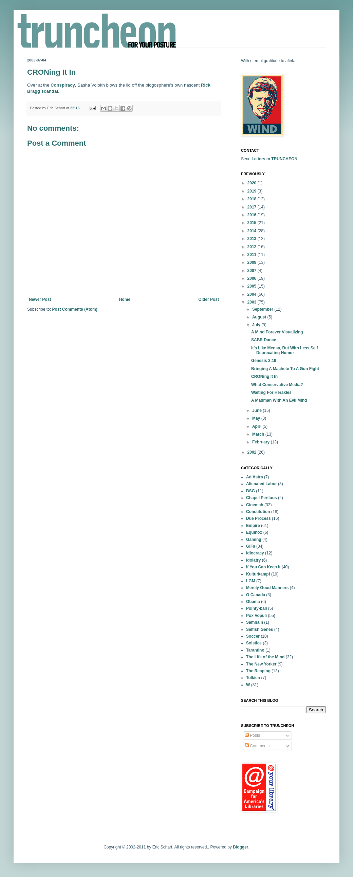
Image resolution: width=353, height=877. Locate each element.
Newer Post (40, 299)
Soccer (253, 636)
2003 (252, 302)
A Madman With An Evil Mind (279, 400)
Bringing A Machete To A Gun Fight (285, 368)
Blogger (240, 847)
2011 (252, 254)
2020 (252, 183)
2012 (252, 246)
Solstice (254, 643)
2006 (252, 278)
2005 (252, 286)
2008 (252, 262)
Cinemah (254, 505)
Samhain (254, 622)
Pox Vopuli (256, 615)
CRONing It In (264, 376)
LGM (250, 581)
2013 (252, 238)
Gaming (253, 539)
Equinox (254, 532)
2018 (252, 199)
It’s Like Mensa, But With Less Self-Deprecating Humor (285, 350)
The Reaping (258, 671)
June (257, 410)
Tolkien (253, 677)
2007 (252, 270)
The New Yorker (261, 664)
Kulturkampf (258, 574)
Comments (257, 746)
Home (124, 299)
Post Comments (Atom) (74, 309)
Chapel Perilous (261, 497)
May (256, 418)
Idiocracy (255, 553)
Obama (253, 601)
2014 (252, 231)
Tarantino (255, 650)
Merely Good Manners (267, 587)
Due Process (258, 518)
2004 (252, 294)
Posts (252, 735)
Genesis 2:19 (263, 360)
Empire (253, 525)
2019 (252, 191)
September (263, 309)
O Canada (255, 594)
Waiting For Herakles (271, 392)
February (261, 442)
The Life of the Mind (265, 657)
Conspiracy (63, 85)
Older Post (208, 299)
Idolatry (253, 560)
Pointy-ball (256, 608)
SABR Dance (263, 339)
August (259, 317)
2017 (252, 207)
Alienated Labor (261, 483)
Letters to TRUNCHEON (274, 159)
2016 (252, 215)
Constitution (258, 511)
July (256, 325)
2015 (252, 222)
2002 (252, 452)
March (258, 434)
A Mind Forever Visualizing (277, 332)
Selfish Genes (259, 629)
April (257, 426)
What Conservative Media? (277, 384)
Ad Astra (254, 477)
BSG (250, 491)
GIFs (250, 546)
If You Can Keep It (263, 567)
